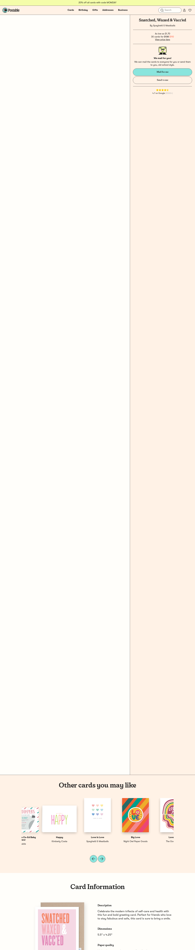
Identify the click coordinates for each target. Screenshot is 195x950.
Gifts (95, 10)
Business (123, 10)
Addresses (108, 10)
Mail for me (162, 72)
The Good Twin (40, 841)
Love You (40, 837)
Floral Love (116, 837)
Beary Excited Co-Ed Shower (78, 837)
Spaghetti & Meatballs (164, 26)
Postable (78, 841)
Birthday (83, 10)
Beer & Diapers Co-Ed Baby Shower (154, 838)
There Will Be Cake (116, 841)
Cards (71, 10)
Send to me (162, 80)
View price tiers (162, 40)
